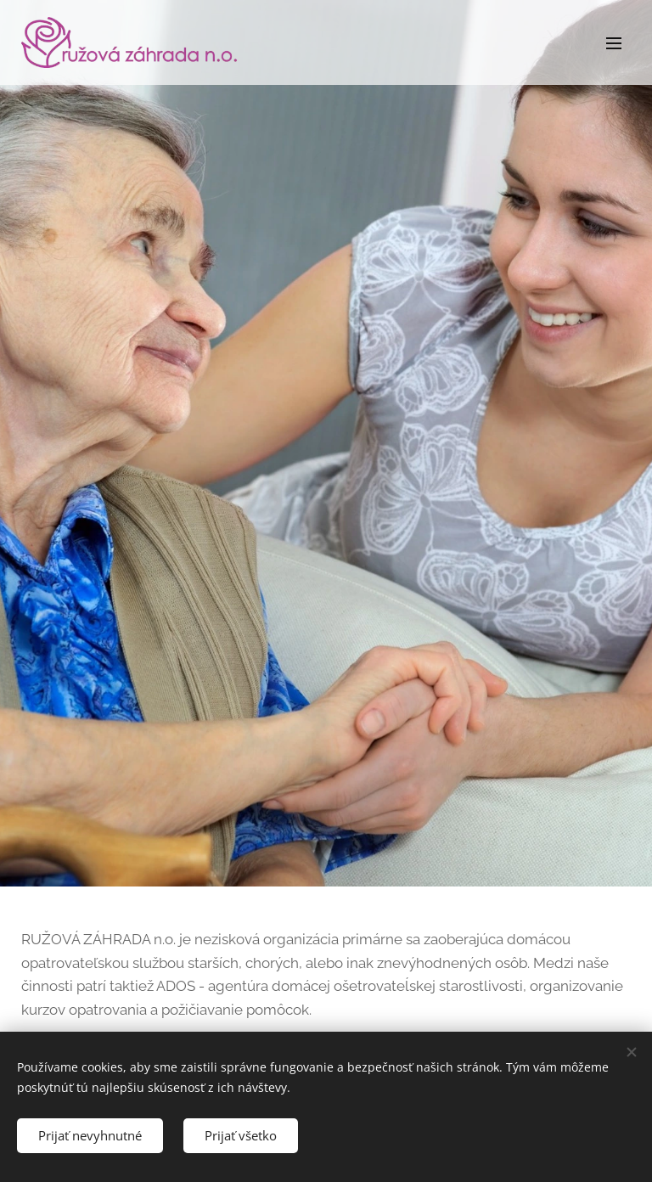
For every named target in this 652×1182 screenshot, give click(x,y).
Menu (613, 43)
